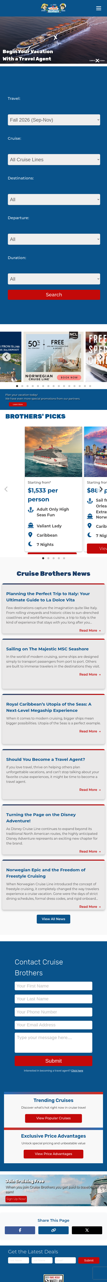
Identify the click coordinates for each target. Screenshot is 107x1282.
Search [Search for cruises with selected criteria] (54, 295)
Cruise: (14, 138)
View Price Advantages (53, 1154)
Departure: (18, 218)
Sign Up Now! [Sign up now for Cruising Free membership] (16, 1199)
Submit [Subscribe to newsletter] (89, 1260)
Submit (53, 1061)
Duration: (17, 257)
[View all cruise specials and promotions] (53, 399)
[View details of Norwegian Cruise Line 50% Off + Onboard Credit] (53, 381)
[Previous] (6, 356)
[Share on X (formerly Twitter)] (87, 1230)
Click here (77, 1070)
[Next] (100, 356)
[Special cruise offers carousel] (53, 357)
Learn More (18, 404)
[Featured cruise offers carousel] (53, 489)
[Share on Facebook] (20, 1230)
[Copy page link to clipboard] (53, 1230)
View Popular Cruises (53, 1118)
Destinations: (21, 178)
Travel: (14, 98)
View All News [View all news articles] (53, 919)
